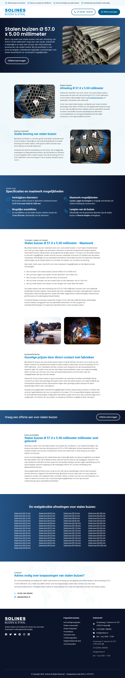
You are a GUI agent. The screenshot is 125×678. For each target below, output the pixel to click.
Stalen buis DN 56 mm (47, 538)
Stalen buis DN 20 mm (22, 521)
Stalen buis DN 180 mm (96, 513)
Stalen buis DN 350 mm (96, 528)
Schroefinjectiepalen (72, 622)
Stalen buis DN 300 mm (96, 523)
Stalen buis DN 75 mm (72, 516)
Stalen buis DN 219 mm (96, 518)
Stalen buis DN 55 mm (47, 536)
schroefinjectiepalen (95, 98)
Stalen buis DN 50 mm (47, 526)
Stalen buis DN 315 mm (96, 526)
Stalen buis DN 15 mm (22, 513)
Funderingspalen (70, 638)
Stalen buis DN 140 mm (72, 538)
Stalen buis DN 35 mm (22, 545)
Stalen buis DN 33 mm (22, 540)
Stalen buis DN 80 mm (72, 518)
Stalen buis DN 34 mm (22, 543)
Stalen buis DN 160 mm (72, 543)
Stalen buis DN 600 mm (96, 536)
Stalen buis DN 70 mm (72, 513)
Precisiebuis (68, 631)
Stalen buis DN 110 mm (72, 528)
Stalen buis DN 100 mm (72, 523)
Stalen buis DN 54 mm (47, 533)
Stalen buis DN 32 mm (22, 538)
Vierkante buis (69, 635)
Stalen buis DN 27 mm (22, 531)
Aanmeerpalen (70, 644)
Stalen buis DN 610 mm (96, 538)
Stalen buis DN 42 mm (47, 516)
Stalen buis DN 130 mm (72, 536)
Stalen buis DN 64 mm (47, 543)
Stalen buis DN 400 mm (96, 531)
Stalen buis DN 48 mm (47, 523)
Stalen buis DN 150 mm (72, 540)
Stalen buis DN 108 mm (72, 526)
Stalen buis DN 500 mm (96, 533)
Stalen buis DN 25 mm (22, 528)
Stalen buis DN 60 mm (47, 540)
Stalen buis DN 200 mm (96, 516)
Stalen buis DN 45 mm (47, 521)
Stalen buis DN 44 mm (47, 518)
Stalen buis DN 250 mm (96, 521)
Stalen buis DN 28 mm (22, 533)
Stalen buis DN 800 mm (96, 543)
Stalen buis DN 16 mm (22, 516)
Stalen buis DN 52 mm (47, 531)
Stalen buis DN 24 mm (22, 526)
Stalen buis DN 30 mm (22, 536)
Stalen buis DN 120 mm (72, 531)
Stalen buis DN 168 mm (72, 545)
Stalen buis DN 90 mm (72, 521)
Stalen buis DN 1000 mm (97, 545)
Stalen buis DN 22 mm (22, 523)
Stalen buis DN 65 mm (47, 545)
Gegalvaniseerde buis (72, 641)
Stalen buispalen (70, 628)
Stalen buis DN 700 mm (96, 540)
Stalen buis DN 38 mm (22, 548)
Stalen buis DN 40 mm (47, 513)
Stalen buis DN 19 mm (22, 518)
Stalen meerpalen (71, 625)
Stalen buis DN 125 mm (72, 533)
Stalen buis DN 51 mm (47, 528)
